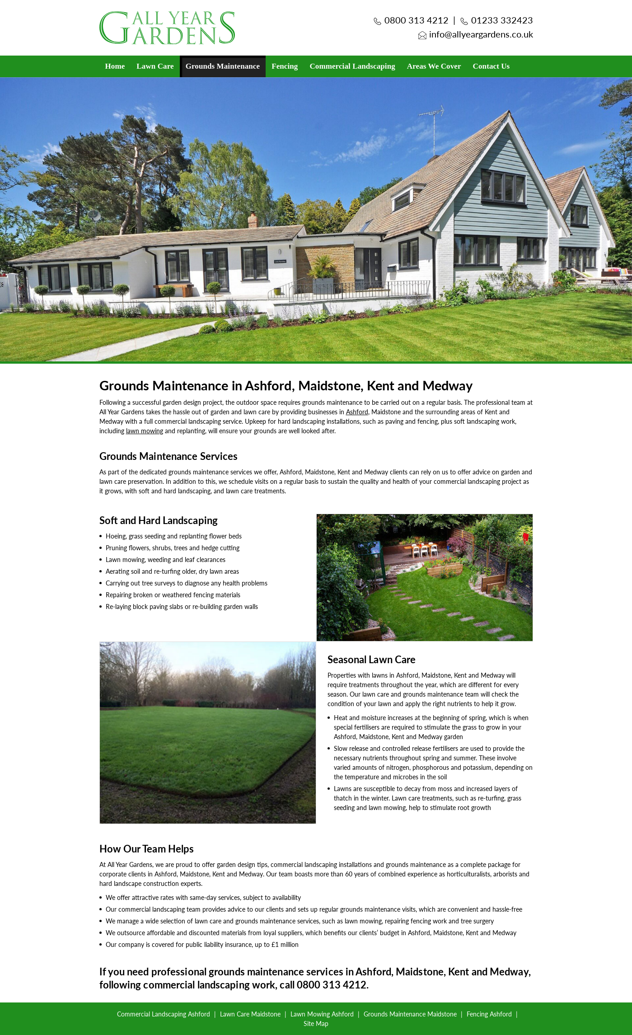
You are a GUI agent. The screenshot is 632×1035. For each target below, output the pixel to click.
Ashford (357, 411)
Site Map (316, 1023)
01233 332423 (502, 20)
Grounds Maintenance (223, 66)
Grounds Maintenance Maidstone (410, 1013)
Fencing (285, 66)
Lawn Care (154, 66)
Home (115, 66)
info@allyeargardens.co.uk (481, 34)
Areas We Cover (434, 66)
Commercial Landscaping (352, 66)
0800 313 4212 (416, 20)
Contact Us (491, 66)
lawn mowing (144, 430)
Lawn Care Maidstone (250, 1013)
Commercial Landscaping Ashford (163, 1013)
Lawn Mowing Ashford (322, 1013)
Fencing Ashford (489, 1013)
